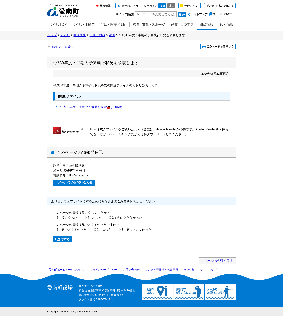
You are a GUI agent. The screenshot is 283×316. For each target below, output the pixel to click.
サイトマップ (208, 269)
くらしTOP (58, 24)
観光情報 (226, 24)
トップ (52, 35)
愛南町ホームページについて (67, 269)
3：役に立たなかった (127, 217)
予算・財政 (97, 35)
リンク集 (189, 269)
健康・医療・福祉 (113, 24)
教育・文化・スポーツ (148, 24)
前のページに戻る (62, 46)
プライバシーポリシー (104, 269)
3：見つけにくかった (136, 229)
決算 (112, 35)
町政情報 (207, 24)
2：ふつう (94, 217)
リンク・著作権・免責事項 (161, 269)
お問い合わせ (131, 269)
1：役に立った (67, 217)
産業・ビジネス (182, 24)
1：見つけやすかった (72, 229)
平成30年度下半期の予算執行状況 (91, 107)
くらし (65, 35)
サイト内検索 (124, 14)
